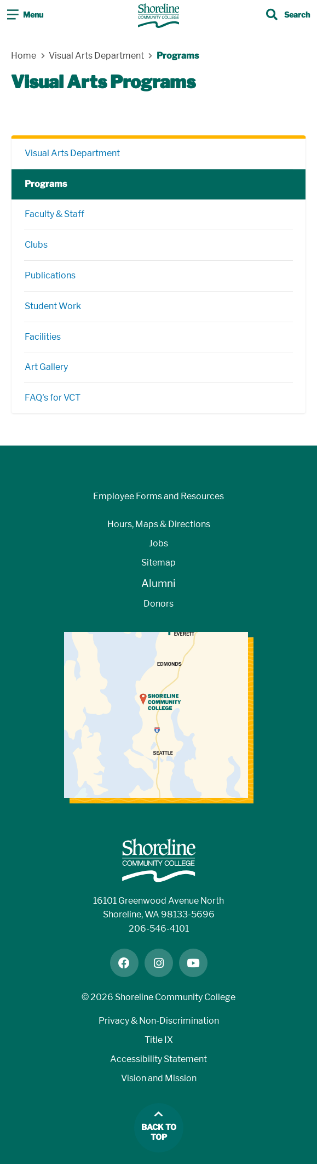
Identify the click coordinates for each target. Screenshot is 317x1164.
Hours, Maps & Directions (158, 524)
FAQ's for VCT (52, 397)
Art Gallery (46, 367)
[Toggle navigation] (25, 16)
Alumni (158, 583)
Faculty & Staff (54, 214)
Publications (50, 275)
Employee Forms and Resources (158, 496)
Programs (46, 184)
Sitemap (158, 562)
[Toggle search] (288, 16)
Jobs (158, 543)
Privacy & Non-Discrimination (159, 1020)
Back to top (158, 1132)
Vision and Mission (159, 1078)
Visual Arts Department (72, 153)
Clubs (36, 244)
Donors (158, 603)
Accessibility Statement (158, 1059)
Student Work (53, 306)
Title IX (159, 1040)
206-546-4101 (159, 928)
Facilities (43, 337)
